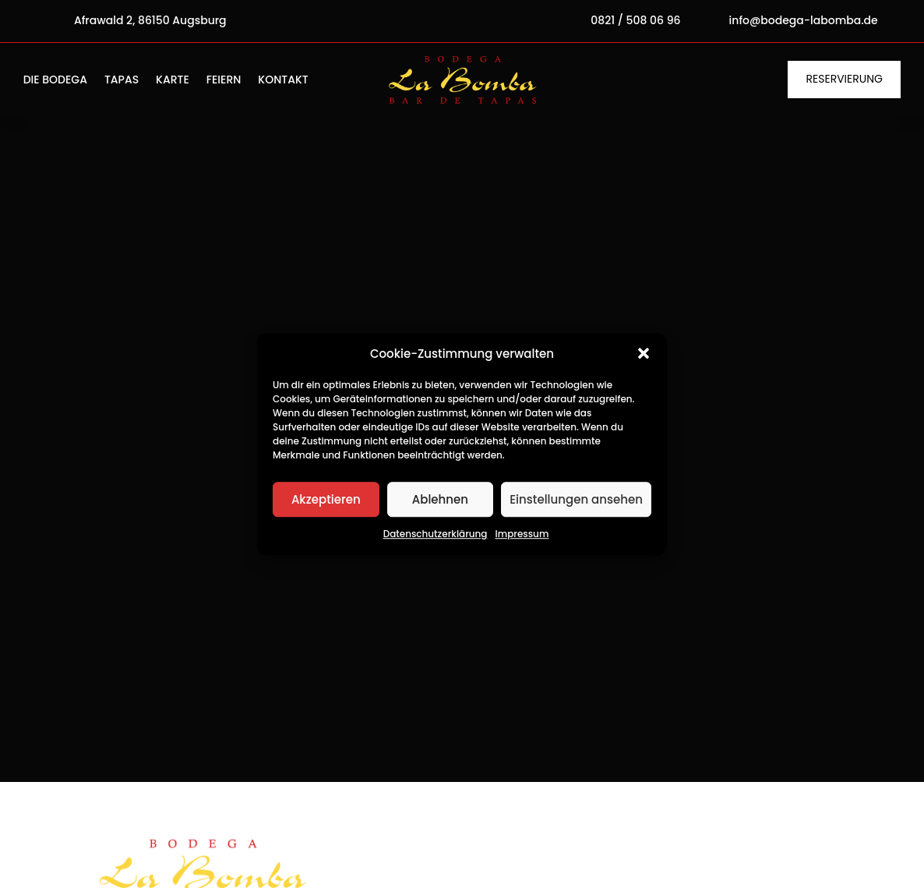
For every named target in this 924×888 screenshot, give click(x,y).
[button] (643, 354)
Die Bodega (55, 80)
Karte (172, 80)
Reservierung (844, 79)
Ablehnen (440, 499)
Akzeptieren (326, 499)
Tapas (121, 80)
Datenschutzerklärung (435, 534)
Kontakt (283, 80)
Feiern (224, 80)
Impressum (522, 534)
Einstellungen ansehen (576, 499)
